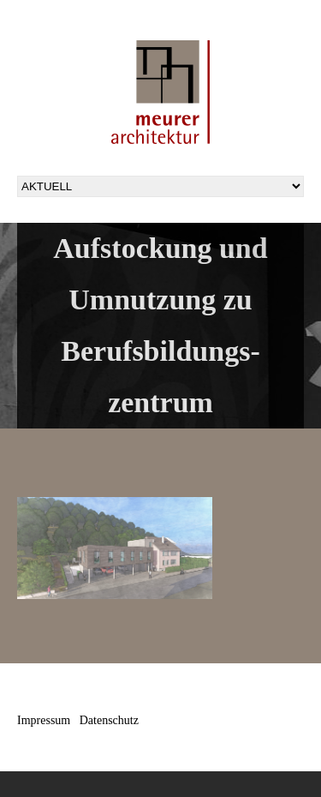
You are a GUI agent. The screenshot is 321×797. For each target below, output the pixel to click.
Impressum (43, 720)
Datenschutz (109, 720)
